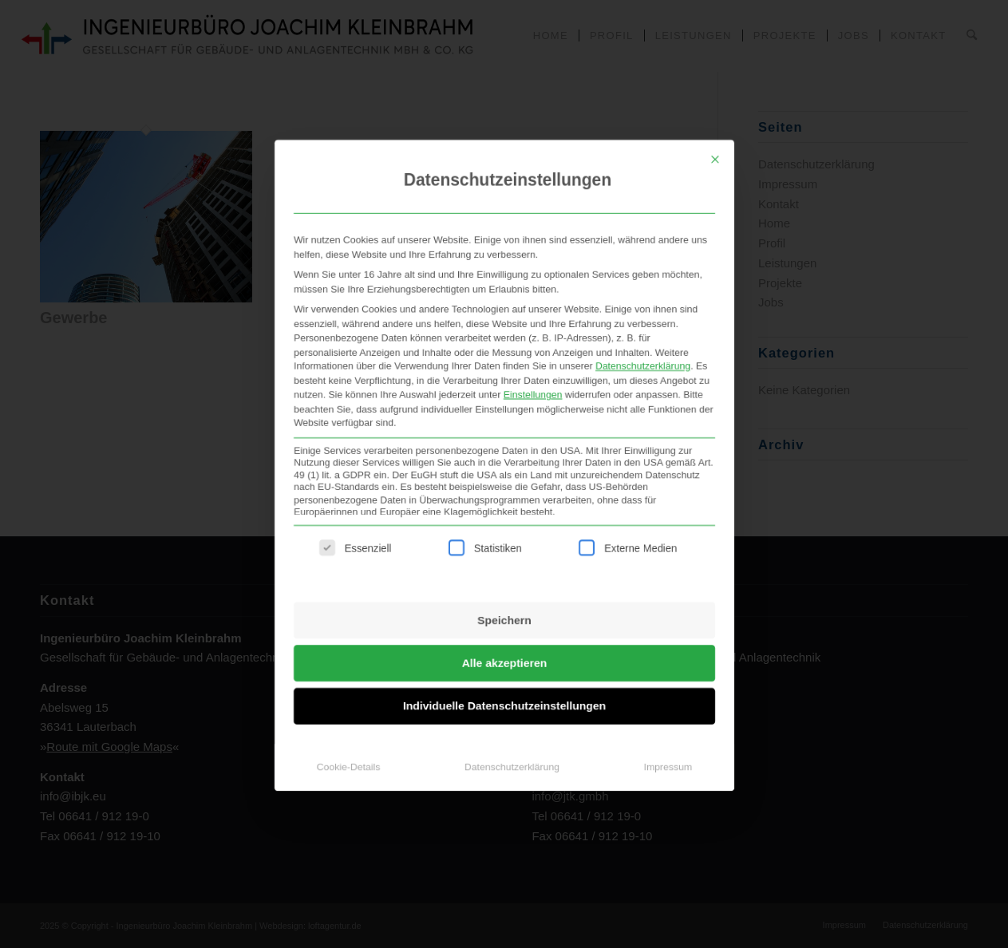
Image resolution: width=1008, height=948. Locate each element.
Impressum (667, 746)
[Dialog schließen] (715, 91)
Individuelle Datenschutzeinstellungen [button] (503, 680)
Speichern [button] (504, 587)
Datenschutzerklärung (642, 313)
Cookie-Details (348, 746)
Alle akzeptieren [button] (504, 633)
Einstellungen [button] (532, 344)
